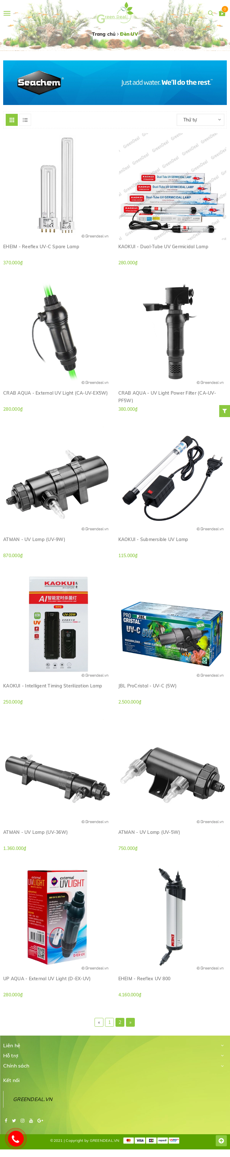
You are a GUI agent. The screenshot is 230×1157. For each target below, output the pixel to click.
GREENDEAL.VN (32, 1099)
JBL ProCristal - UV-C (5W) (147, 686)
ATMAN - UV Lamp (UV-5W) (149, 832)
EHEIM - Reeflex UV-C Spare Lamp (41, 246)
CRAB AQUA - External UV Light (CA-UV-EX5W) (55, 393)
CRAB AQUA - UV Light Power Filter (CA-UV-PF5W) (167, 396)
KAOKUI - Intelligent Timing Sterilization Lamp (52, 686)
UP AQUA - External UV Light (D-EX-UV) (47, 979)
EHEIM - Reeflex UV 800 (144, 979)
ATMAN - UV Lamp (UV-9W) (34, 539)
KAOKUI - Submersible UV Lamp (153, 539)
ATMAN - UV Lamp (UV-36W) (35, 832)
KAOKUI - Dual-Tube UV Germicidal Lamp (163, 246)
